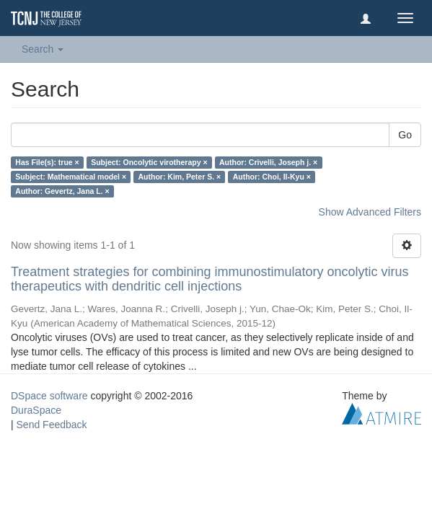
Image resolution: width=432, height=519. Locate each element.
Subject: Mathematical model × (70, 176)
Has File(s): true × (47, 162)
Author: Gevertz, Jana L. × (62, 191)
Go (405, 135)
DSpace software (49, 396)
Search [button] (42, 49)
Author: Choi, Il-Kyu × (272, 176)
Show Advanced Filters (370, 212)
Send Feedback (52, 424)
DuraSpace (36, 410)
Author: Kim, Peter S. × (179, 176)
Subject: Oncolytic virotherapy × (149, 162)
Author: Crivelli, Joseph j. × (268, 162)
